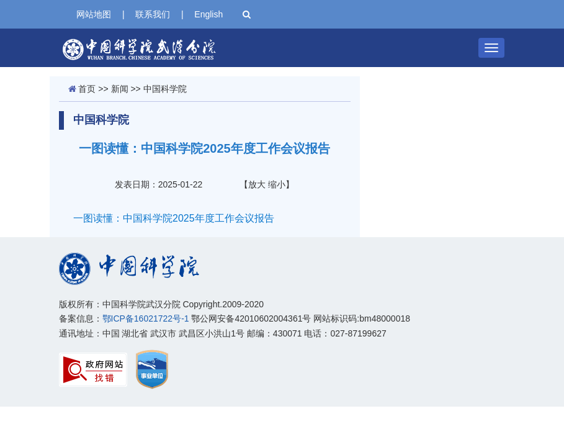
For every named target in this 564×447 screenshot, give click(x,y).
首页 (87, 89)
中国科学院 (165, 89)
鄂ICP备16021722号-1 (145, 318)
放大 (257, 184)
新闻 (119, 89)
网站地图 (93, 14)
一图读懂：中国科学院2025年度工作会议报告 (173, 218)
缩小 (276, 184)
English (208, 14)
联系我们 (152, 14)
